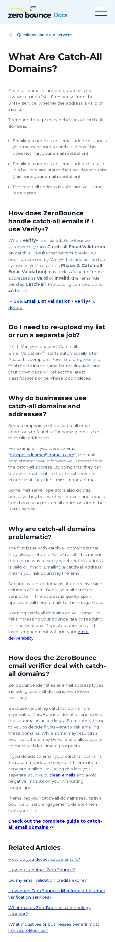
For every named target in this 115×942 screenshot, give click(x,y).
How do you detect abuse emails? (44, 859)
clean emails (62, 774)
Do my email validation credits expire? (47, 880)
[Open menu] (100, 11)
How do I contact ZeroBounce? (41, 869)
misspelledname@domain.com (42, 454)
